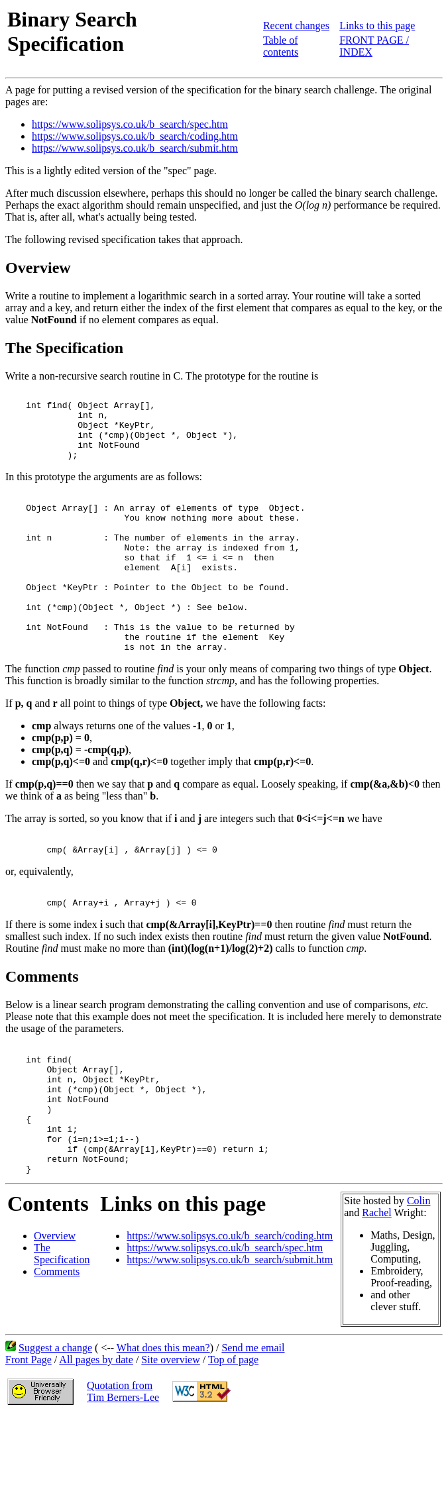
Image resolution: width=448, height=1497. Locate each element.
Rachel (376, 1292)
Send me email (252, 1427)
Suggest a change (55, 1427)
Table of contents (280, 46)
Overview (55, 1315)
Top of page (233, 1439)
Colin (419, 1280)
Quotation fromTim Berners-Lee (123, 1470)
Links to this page (377, 25)
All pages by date (96, 1439)
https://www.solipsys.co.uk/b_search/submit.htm (135, 148)
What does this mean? (163, 1427)
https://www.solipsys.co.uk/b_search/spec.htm (130, 124)
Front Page (28, 1439)
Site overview (170, 1439)
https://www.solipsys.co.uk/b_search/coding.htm (135, 136)
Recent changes (296, 25)
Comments (57, 1351)
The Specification (61, 1333)
